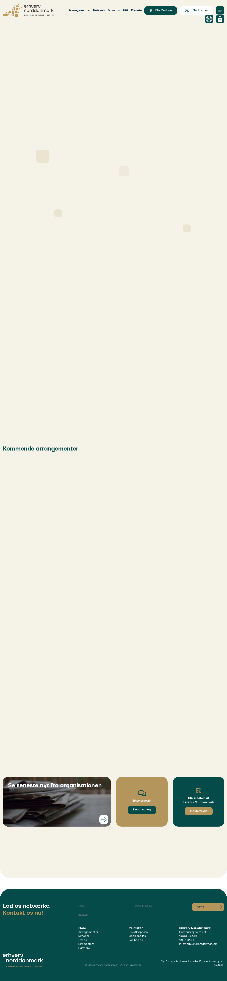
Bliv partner (196, 10)
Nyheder (83, 936)
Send (209, 907)
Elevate (136, 10)
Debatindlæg (142, 809)
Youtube (218, 965)
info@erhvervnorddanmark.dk (198, 944)
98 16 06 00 (187, 940)
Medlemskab (198, 811)
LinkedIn (193, 961)
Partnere (84, 948)
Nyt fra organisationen (174, 961)
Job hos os (136, 940)
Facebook (204, 961)
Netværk (99, 10)
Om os (82, 940)
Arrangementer (80, 10)
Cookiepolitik (137, 936)
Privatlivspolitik (138, 932)
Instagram (217, 961)
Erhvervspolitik (118, 10)
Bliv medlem (161, 10)
